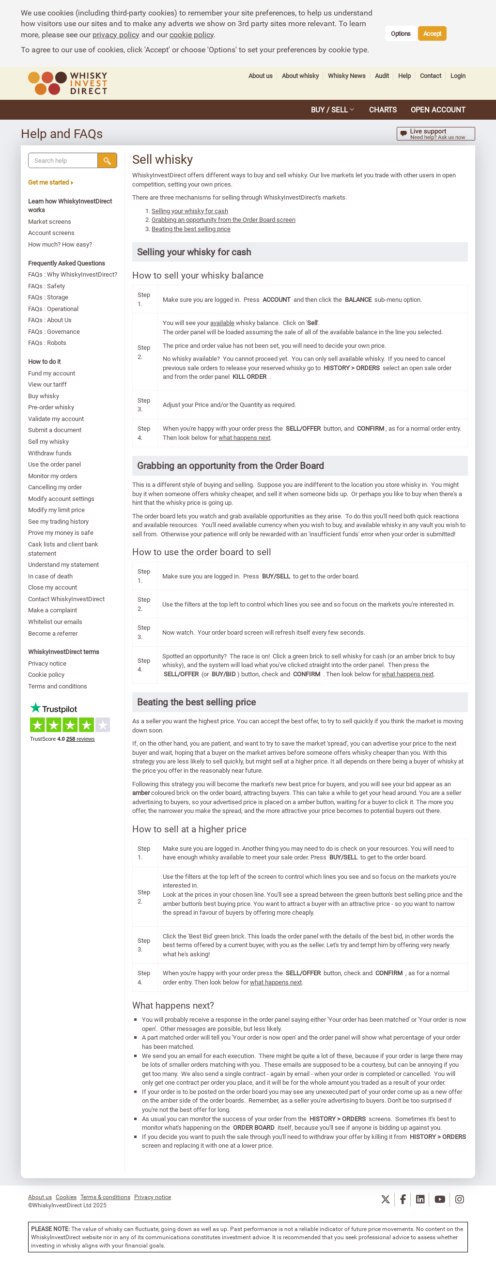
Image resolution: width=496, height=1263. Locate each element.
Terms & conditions (105, 1197)
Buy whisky (44, 395)
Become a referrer (53, 633)
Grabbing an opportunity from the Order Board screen (224, 219)
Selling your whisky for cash (190, 210)
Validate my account (56, 418)
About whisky (300, 76)
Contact (430, 76)
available (223, 322)
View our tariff (48, 384)
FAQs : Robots (48, 342)
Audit (382, 76)
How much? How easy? (61, 244)
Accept (432, 33)
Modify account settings (62, 498)
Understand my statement (64, 564)
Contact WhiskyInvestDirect (67, 598)
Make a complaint (53, 610)
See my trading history (59, 521)
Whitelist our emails (56, 621)
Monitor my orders (53, 475)
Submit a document (55, 429)
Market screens (50, 221)
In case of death (51, 576)
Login (457, 76)
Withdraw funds (50, 453)
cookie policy (192, 34)
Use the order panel (55, 464)
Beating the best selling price (191, 228)
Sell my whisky (49, 441)
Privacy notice (48, 663)
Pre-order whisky (52, 407)
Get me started (51, 182)
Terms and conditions (58, 686)
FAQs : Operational (54, 308)
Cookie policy (47, 674)
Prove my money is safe (61, 532)
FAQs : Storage (49, 297)
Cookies (66, 1197)
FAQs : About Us (50, 319)
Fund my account (52, 373)
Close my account (53, 587)
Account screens (52, 232)
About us (260, 76)
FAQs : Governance (54, 331)
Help (404, 76)
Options (401, 33)
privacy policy (116, 34)
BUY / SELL (329, 109)
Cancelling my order (55, 487)
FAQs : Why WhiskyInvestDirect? (73, 274)
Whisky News (347, 76)
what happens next (245, 437)
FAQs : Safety (47, 285)
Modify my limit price (57, 509)
